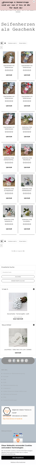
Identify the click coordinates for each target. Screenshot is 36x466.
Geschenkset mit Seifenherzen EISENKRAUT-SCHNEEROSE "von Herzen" (9, 97)
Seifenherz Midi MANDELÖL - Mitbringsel (9, 220)
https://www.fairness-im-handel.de (12, 419)
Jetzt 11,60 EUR (18, 318)
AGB (4, 382)
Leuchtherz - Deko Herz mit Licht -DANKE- (18, 349)
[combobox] (12, 43)
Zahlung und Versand (10, 394)
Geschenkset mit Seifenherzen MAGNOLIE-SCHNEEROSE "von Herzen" (9, 127)
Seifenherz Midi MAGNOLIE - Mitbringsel (27, 158)
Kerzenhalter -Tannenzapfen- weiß (18, 314)
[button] (1, 43)
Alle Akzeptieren (18, 457)
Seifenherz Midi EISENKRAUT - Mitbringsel (27, 127)
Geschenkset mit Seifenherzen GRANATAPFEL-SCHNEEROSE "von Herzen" (27, 97)
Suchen (18, 276)
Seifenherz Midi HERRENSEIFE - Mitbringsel (27, 189)
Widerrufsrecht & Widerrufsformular (15, 391)
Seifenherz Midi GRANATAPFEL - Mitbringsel (9, 158)
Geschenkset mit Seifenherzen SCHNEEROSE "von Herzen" (9, 66)
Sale (4, 379)
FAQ (4, 397)
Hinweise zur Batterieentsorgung (14, 373)
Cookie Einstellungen (10, 400)
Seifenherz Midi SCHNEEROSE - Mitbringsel (9, 189)
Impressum (7, 388)
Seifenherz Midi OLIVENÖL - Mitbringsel (27, 220)
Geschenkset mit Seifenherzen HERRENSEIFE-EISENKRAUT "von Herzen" (27, 66)
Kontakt (5, 376)
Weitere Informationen (18, 462)
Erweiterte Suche (18, 281)
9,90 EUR (18, 353)
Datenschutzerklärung (8, 454)
